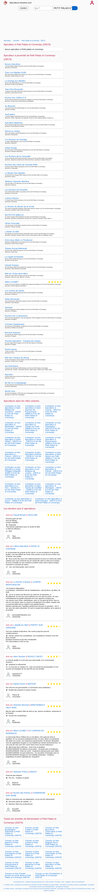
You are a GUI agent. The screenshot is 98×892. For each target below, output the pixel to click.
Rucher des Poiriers (22, 793)
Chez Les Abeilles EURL (16, 72)
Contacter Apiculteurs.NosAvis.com (34, 882)
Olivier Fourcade (12, 223)
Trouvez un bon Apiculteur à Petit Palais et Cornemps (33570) (53, 865)
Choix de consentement (77, 882)
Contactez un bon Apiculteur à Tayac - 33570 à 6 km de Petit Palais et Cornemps (33, 441)
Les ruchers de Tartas (14, 290)
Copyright (68, 882)
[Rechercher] (75, 8)
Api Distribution (11, 366)
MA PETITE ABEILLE (14, 215)
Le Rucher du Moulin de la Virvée (19, 206)
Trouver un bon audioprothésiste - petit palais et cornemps (53, 886)
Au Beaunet (10, 106)
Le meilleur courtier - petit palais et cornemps (16, 888)
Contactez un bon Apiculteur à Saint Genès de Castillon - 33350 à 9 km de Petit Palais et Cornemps (33, 489)
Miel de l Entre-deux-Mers (16, 273)
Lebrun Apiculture (21, 546)
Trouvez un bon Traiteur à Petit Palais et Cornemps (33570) (33, 831)
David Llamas (11, 349)
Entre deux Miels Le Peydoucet (18, 240)
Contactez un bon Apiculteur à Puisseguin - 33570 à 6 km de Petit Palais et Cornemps (53, 427)
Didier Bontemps (12, 299)
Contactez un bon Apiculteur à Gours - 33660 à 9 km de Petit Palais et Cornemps (18, 501)
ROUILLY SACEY (35, 656)
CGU (62, 882)
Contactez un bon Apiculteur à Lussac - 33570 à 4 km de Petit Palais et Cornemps (53, 411)
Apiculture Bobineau (14, 123)
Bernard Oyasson (12, 332)
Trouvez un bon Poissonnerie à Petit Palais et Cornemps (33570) (13, 865)
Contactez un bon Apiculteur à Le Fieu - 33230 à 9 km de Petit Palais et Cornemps (13, 488)
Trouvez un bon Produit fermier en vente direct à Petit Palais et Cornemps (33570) (18, 875)
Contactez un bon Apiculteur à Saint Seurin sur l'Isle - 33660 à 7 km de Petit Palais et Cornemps (53, 457)
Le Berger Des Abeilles (15, 173)
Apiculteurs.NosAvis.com (21, 3)
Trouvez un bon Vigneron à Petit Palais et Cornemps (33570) (33, 854)
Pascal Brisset (19, 515)
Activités (23, 8)
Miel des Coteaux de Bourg (17, 357)
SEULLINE (32, 515)
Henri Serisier (19, 656)
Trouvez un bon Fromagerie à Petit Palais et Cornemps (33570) (13, 854)
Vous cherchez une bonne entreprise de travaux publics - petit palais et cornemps (51, 884)
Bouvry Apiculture (12, 64)
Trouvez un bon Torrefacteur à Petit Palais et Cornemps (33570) (48, 875)
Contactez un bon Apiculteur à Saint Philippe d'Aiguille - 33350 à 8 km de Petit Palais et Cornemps (13, 472)
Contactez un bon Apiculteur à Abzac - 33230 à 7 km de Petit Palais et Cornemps (33, 456)
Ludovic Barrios (12, 198)
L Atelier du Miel (12, 231)
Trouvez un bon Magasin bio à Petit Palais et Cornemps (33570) (53, 843)
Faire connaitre (50, 882)
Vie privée (57, 882)
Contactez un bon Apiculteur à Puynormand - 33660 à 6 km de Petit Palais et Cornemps (53, 442)
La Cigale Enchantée (14, 257)
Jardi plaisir (10, 114)
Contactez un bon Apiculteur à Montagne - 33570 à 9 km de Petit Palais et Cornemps (53, 489)
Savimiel (8, 307)
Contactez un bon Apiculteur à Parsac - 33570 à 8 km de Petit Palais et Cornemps (53, 471)
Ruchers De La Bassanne (16, 316)
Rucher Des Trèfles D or (15, 97)
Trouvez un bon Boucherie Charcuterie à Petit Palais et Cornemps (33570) (53, 831)
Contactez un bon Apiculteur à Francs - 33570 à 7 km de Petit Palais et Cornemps (13, 456)
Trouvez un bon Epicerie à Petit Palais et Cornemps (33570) (13, 843)
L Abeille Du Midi (20, 625)
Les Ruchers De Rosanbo (16, 190)
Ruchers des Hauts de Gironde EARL (21, 164)
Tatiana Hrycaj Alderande (16, 248)
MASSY (33, 772)
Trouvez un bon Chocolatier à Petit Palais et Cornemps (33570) (53, 854)
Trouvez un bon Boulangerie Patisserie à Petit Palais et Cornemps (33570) (13, 831)
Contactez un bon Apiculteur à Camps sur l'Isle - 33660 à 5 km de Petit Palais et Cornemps (33, 427)
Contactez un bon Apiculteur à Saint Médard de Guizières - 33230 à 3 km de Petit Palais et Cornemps (13, 412)
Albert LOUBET (12, 282)
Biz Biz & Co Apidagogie (15, 383)
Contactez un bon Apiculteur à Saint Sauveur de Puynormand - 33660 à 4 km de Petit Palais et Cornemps (33, 412)
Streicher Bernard (21, 705)
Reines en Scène (12, 131)
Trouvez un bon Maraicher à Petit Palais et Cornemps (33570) (33, 865)
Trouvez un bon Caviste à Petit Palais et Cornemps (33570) (33, 843)
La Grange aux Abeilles (15, 81)
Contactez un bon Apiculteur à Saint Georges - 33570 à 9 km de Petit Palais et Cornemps (48, 501)
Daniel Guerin (19, 684)
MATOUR (32, 684)
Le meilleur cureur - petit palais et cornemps (16, 884)
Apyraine (9, 374)
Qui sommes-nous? (19, 882)
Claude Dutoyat (12, 265)
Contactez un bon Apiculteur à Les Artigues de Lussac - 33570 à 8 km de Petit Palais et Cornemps (33, 473)
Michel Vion (10, 391)
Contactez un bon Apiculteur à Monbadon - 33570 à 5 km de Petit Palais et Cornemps (13, 427)
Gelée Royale (11, 148)
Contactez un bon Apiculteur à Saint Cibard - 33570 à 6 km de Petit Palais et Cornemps (13, 441)
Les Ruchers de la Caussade (17, 156)
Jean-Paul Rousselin (14, 89)
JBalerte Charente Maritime (17, 181)
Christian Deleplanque (14, 324)
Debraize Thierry (20, 772)
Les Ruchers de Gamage (16, 139)
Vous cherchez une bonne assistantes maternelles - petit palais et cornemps (50, 888)
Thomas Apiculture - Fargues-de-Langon (23, 341)
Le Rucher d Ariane (21, 582)
